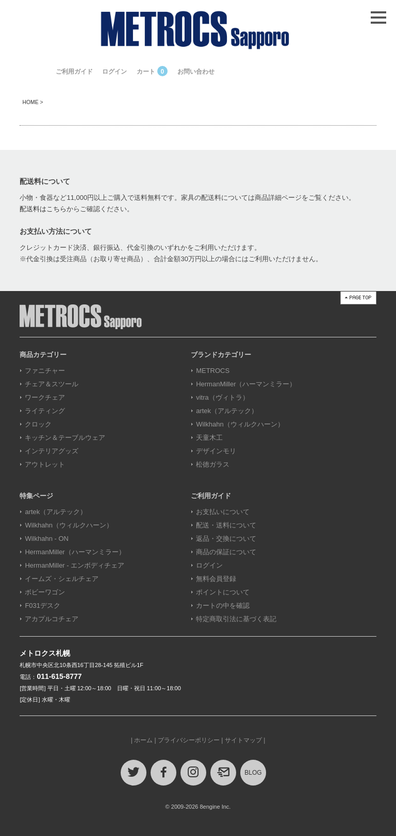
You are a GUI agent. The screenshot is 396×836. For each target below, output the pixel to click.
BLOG (252, 772)
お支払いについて (223, 512)
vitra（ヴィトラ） (222, 397)
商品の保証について (226, 552)
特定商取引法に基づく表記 (236, 619)
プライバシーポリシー (189, 740)
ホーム (143, 740)
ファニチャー (45, 370)
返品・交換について (226, 538)
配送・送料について (226, 525)
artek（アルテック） (227, 411)
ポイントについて (223, 592)
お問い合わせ (195, 71)
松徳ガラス (212, 464)
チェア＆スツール (51, 384)
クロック (38, 424)
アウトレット (45, 464)
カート (152, 71)
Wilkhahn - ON (47, 538)
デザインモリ (216, 451)
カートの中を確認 (223, 605)
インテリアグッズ (51, 451)
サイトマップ (243, 740)
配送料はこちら (43, 209)
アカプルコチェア (51, 619)
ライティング (45, 411)
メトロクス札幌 (45, 653)
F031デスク (42, 605)
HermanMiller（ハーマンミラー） (246, 384)
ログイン (114, 71)
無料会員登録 (216, 579)
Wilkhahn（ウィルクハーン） (240, 424)
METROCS (212, 370)
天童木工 (209, 437)
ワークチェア (45, 397)
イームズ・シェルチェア (61, 579)
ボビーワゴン (45, 592)
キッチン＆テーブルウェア (65, 437)
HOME (30, 102)
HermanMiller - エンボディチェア (74, 565)
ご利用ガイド (74, 71)
